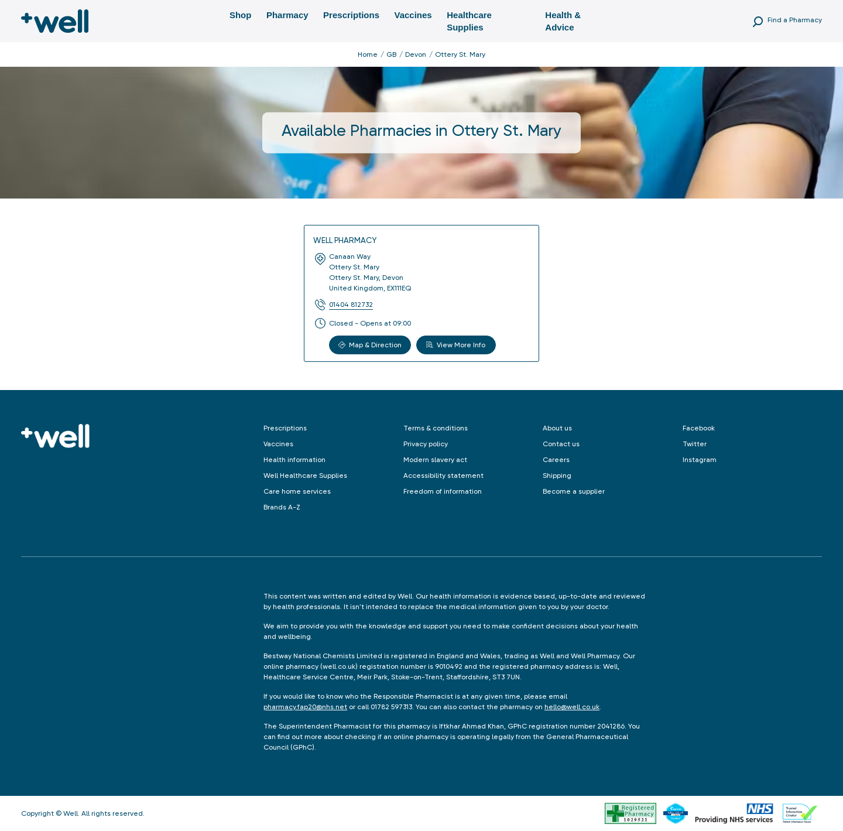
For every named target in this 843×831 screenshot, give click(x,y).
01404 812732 (351, 304)
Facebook (699, 428)
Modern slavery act (435, 460)
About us (557, 428)
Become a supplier (574, 491)
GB (391, 54)
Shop (240, 15)
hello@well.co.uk (571, 707)
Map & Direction (370, 345)
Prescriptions (351, 15)
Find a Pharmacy (794, 20)
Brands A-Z (281, 507)
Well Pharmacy (344, 240)
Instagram (700, 460)
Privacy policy (425, 444)
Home (368, 54)
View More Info (455, 345)
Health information (294, 460)
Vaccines (412, 15)
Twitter (695, 444)
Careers (556, 460)
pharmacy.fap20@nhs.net (305, 707)
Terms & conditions (435, 428)
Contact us (561, 444)
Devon (415, 54)
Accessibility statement (443, 475)
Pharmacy (287, 15)
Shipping (557, 475)
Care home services (297, 491)
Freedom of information (442, 491)
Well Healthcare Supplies (305, 475)
